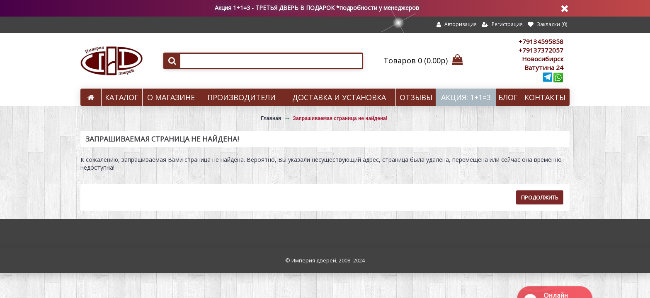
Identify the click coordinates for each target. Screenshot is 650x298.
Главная (271, 118)
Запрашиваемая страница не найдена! (340, 118)
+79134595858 (541, 41)
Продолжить (539, 197)
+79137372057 (541, 50)
